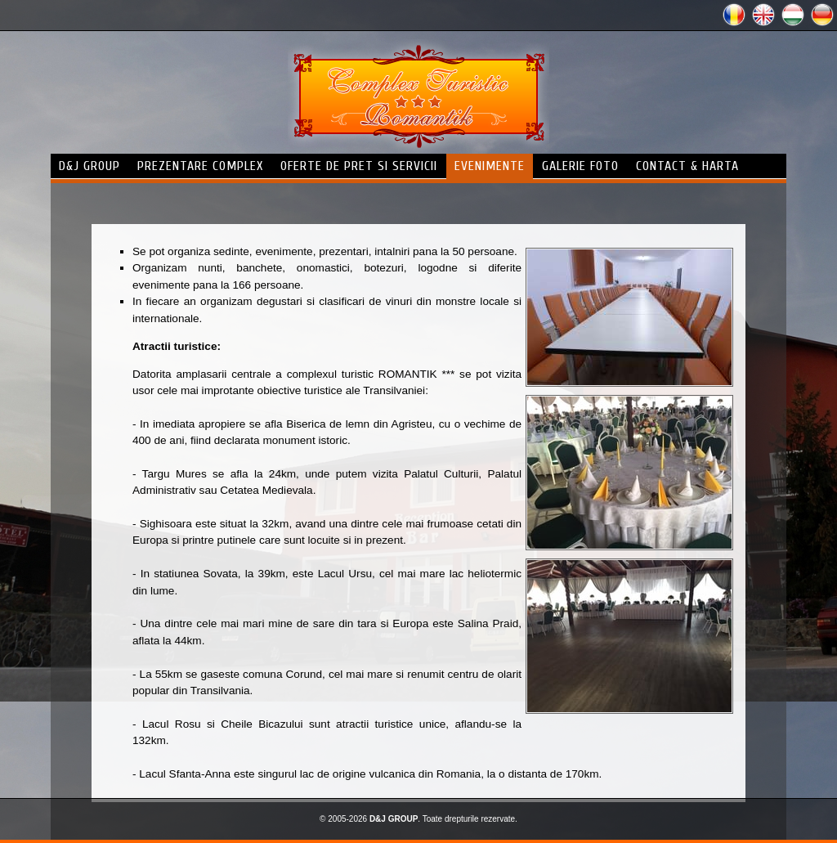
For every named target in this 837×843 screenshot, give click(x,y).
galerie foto (580, 166)
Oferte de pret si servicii (358, 166)
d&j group (89, 166)
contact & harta (687, 166)
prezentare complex (200, 166)
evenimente (489, 166)
